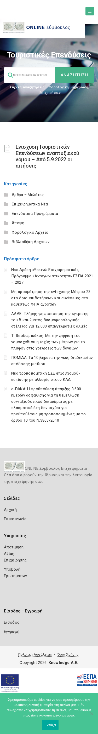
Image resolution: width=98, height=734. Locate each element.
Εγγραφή (11, 631)
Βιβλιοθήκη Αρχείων (30, 241)
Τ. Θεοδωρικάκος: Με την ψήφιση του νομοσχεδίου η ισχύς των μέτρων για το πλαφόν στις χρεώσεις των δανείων (48, 342)
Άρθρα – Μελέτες (28, 194)
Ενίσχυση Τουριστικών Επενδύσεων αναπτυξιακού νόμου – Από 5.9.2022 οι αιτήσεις (47, 156)
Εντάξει (50, 725)
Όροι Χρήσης (67, 654)
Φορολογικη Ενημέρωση (68, 87)
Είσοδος (11, 622)
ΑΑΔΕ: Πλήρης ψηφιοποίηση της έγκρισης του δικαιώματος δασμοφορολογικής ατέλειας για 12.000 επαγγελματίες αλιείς (49, 320)
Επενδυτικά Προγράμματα (35, 213)
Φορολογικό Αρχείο (30, 232)
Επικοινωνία (15, 519)
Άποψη (18, 223)
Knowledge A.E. (63, 662)
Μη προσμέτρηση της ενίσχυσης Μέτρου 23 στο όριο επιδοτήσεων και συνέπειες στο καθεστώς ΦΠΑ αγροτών (50, 298)
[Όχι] (91, 716)
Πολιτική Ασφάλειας (35, 654)
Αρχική (10, 509)
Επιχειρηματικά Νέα (30, 204)
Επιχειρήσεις (50, 93)
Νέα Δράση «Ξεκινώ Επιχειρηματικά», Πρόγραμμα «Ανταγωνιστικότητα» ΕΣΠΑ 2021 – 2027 (52, 276)
